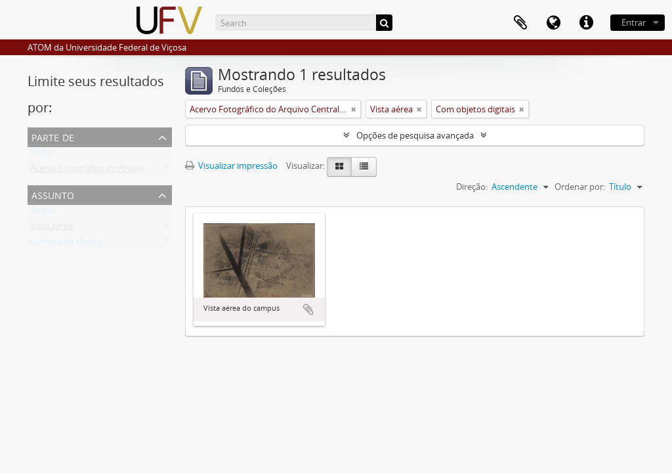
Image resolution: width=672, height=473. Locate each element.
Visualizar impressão (231, 165)
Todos (42, 155)
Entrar (633, 22)
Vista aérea (51, 229)
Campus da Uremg (66, 244)
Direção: (472, 186)
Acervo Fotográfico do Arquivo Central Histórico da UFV (138, 171)
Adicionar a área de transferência (308, 309)
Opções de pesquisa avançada (415, 135)
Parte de (53, 136)
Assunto (53, 194)
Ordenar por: (580, 186)
